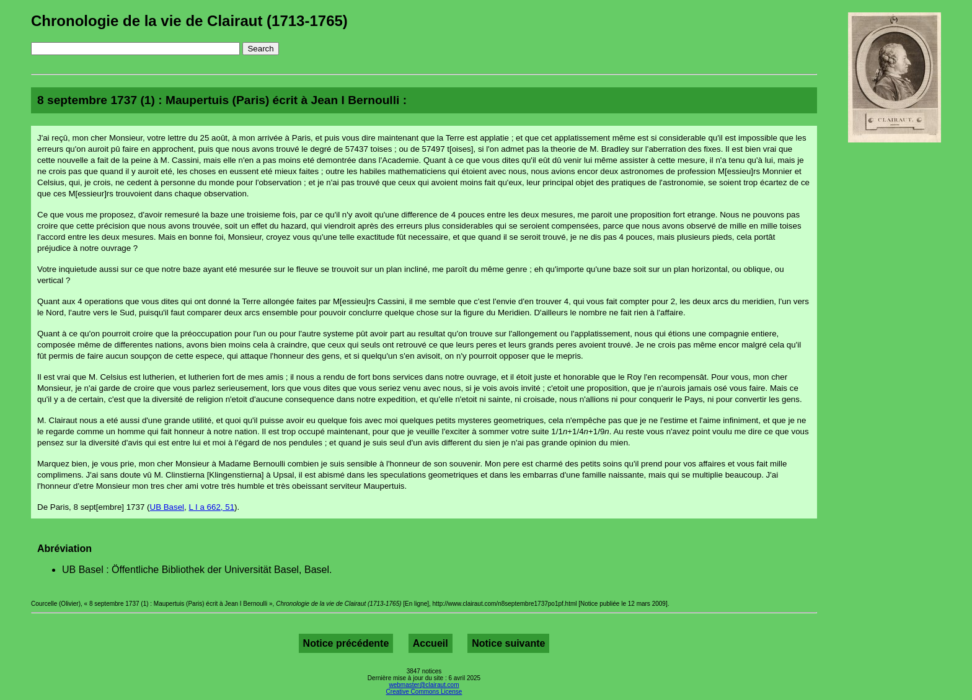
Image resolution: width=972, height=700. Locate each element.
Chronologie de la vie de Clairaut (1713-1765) (189, 20)
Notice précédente (346, 643)
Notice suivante (508, 643)
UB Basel (167, 507)
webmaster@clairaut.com (424, 684)
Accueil (430, 643)
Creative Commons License (424, 691)
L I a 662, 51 (211, 507)
